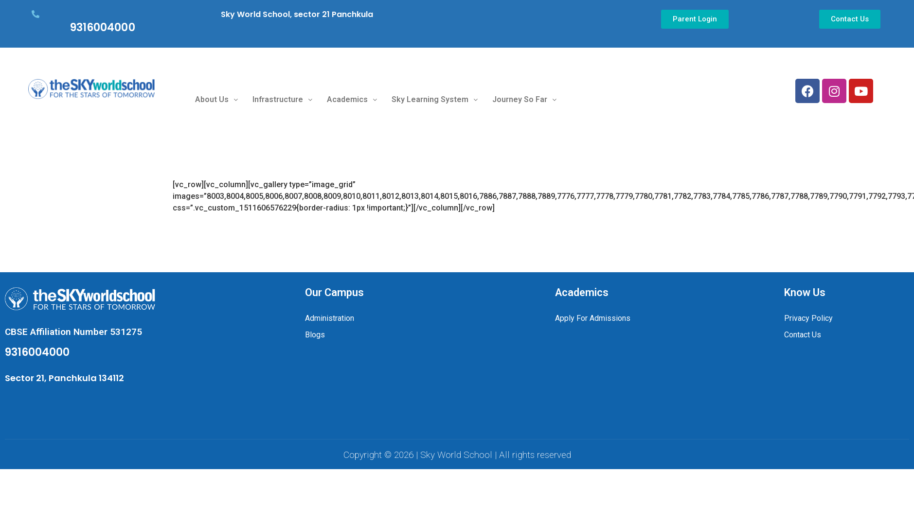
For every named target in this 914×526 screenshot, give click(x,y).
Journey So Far (524, 99)
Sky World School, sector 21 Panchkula (297, 14)
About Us (216, 99)
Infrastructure (282, 99)
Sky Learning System (435, 99)
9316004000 (102, 27)
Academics (352, 99)
